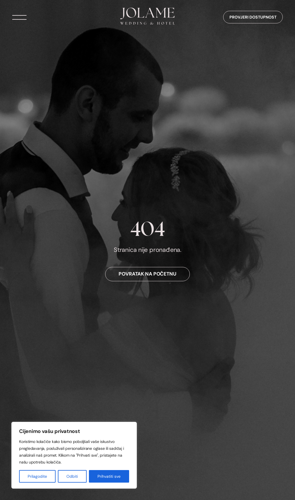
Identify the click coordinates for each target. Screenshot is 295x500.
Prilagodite (37, 476)
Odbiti (72, 476)
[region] (74, 455)
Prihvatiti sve (109, 476)
